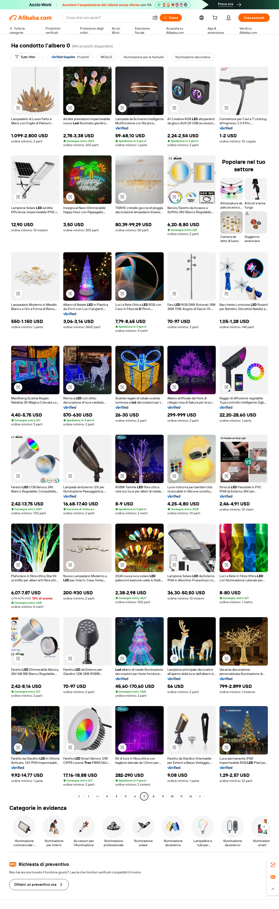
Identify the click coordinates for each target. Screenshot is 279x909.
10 (172, 796)
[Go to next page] (200, 796)
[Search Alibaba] (107, 17)
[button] (155, 17)
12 (190, 796)
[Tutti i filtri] (25, 57)
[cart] (215, 18)
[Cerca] (171, 17)
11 (181, 796)
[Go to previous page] (79, 796)
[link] (273, 865)
